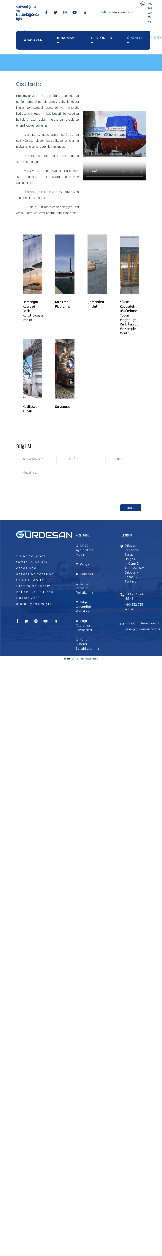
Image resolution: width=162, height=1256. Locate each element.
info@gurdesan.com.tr (121, 12)
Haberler (84, 574)
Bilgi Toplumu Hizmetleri (84, 625)
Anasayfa (33, 40)
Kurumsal (66, 38)
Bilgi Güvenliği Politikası (83, 607)
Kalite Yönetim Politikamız (84, 588)
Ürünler (135, 38)
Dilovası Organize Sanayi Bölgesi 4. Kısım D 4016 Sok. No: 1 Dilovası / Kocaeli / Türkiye (135, 563)
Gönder (130, 508)
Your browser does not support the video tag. (114, 133)
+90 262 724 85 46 (150, 12)
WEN (67, 658)
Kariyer (83, 564)
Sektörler (101, 38)
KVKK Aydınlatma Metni (84, 550)
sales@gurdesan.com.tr (142, 629)
